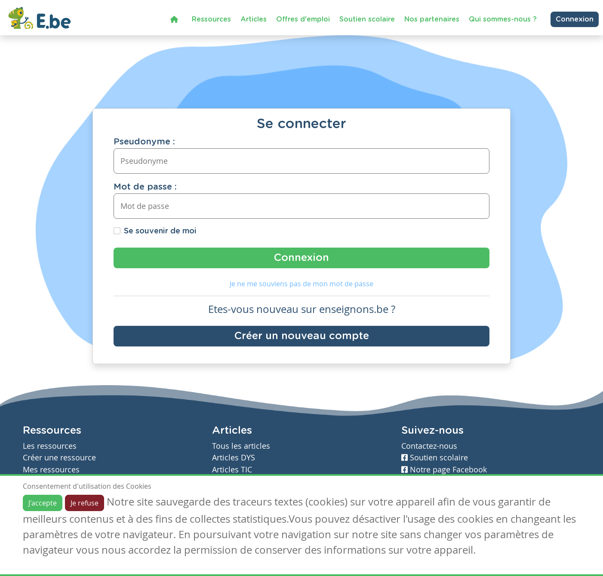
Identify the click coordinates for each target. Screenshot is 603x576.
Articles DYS (233, 458)
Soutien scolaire (367, 19)
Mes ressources (51, 470)
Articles (253, 19)
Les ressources (50, 446)
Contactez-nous (429, 446)
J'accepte (42, 503)
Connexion (575, 19)
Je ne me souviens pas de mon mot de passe (301, 283)
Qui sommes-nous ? (503, 19)
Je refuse (84, 503)
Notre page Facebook (444, 470)
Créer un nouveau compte (301, 336)
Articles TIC (232, 470)
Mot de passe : (145, 187)
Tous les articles (241, 446)
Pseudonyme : (144, 142)
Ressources (211, 19)
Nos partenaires (431, 19)
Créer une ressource (59, 458)
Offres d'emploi (303, 19)
